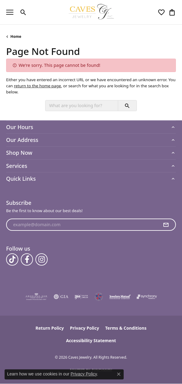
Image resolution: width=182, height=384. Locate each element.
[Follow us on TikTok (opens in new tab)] (12, 259)
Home (15, 36)
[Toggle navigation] (9, 12)
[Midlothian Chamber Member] (98, 296)
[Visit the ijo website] (81, 296)
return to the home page (37, 86)
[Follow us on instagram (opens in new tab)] (41, 259)
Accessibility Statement (91, 340)
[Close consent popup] (119, 374)
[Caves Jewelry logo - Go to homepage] (91, 12)
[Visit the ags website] (36, 296)
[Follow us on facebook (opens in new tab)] (27, 259)
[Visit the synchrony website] (147, 296)
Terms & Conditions (125, 328)
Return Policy (49, 328)
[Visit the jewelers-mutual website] (119, 296)
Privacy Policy (84, 328)
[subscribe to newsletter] (165, 224)
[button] (23, 12)
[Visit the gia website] (61, 296)
